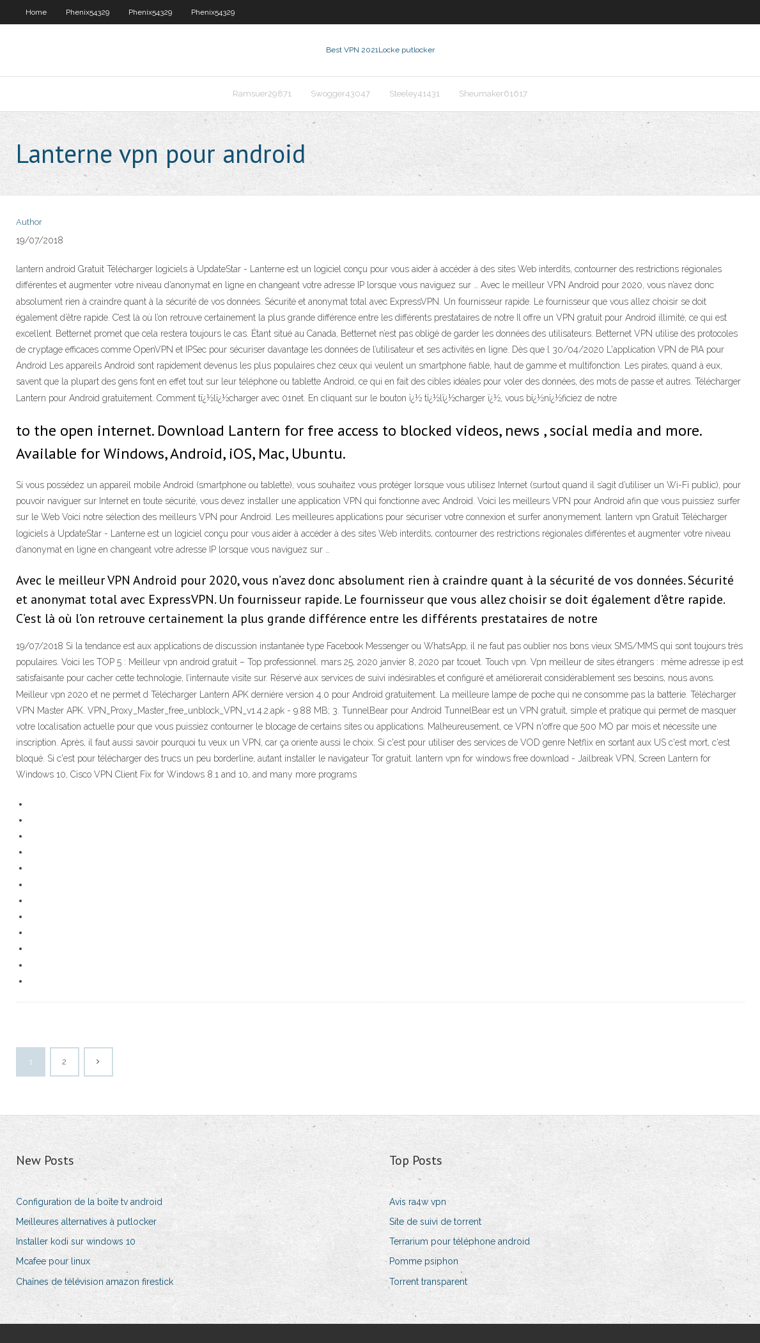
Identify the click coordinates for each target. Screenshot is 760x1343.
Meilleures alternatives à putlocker (86, 1221)
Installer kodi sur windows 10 (76, 1241)
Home (36, 12)
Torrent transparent (428, 1282)
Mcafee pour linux (53, 1261)
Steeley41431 (414, 93)
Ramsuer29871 (262, 93)
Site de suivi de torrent (435, 1221)
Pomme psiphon (423, 1261)
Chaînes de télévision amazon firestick (94, 1282)
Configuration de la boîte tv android (89, 1202)
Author (29, 222)
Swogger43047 (340, 93)
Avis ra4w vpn (417, 1202)
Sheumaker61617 (493, 93)
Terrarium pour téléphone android (459, 1241)
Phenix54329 (87, 12)
